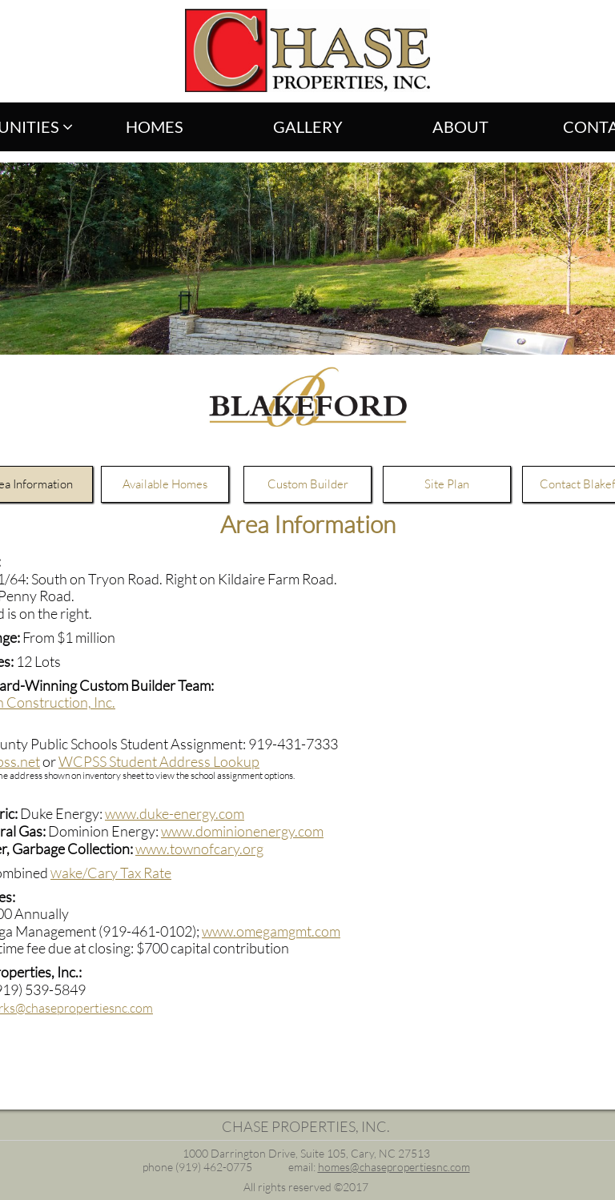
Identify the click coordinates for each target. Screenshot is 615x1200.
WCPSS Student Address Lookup (158, 761)
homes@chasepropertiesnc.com (394, 1167)
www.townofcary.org (199, 848)
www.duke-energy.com (174, 813)
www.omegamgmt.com (271, 931)
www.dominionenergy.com (242, 831)
